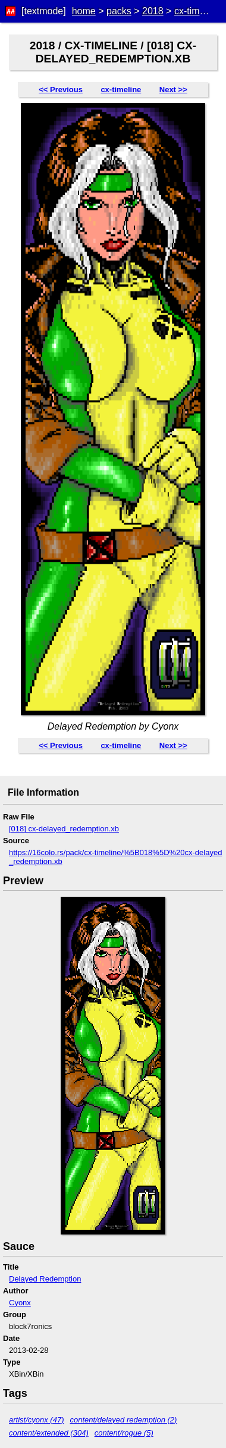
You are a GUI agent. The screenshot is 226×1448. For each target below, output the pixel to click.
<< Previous (61, 89)
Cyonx (20, 1302)
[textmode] (43, 11)
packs (118, 11)
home (84, 11)
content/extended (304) (49, 1432)
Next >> (173, 89)
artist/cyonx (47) (36, 1419)
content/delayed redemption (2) (123, 1419)
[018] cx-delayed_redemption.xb (64, 828)
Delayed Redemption (45, 1278)
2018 (153, 11)
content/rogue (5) (124, 1432)
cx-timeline (196, 11)
